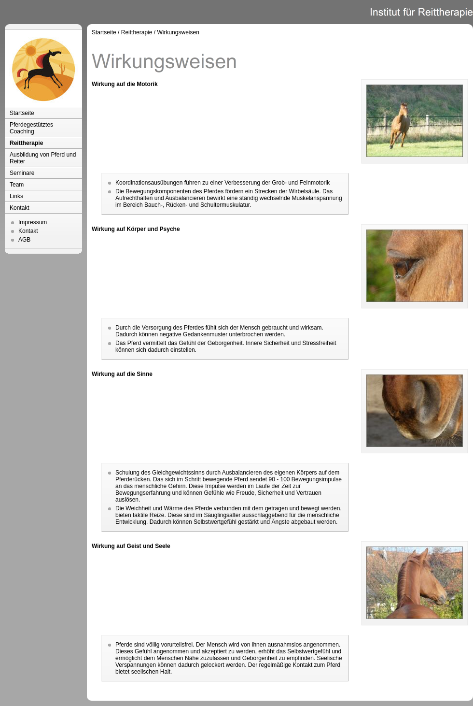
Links (16, 196)
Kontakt (19, 207)
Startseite (22, 113)
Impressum (32, 222)
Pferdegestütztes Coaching (31, 128)
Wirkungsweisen (178, 32)
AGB (24, 239)
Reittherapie (26, 143)
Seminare (22, 173)
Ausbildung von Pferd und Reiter (43, 158)
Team (17, 184)
